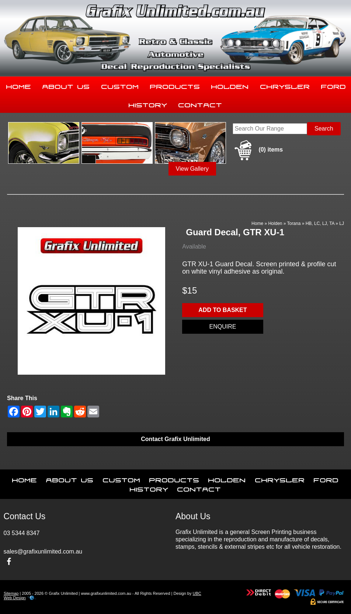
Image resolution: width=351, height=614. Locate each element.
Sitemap (11, 593)
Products (175, 85)
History (148, 103)
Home (18, 85)
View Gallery (192, 169)
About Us (66, 85)
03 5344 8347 (22, 533)
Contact (200, 103)
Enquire (222, 326)
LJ (341, 223)
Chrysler (285, 85)
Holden (230, 85)
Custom (120, 85)
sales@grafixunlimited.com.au (43, 551)
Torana (294, 223)
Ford (326, 478)
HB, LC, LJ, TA (320, 223)
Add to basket (222, 310)
